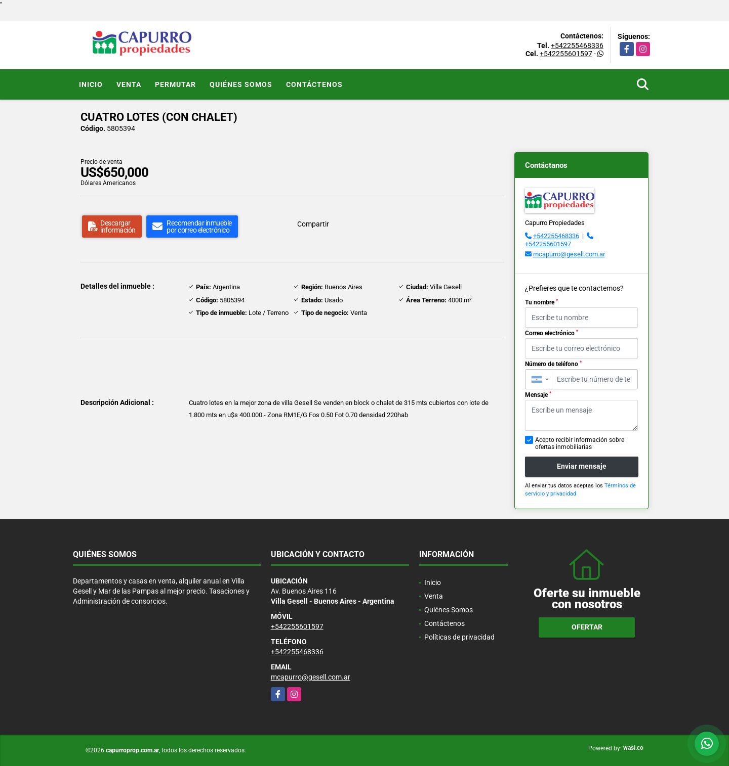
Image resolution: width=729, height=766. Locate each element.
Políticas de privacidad (459, 637)
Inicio (91, 84)
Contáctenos (314, 84)
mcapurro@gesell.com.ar (569, 254)
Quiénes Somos (241, 84)
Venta (128, 84)
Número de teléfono (553, 364)
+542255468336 (577, 45)
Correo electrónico (551, 333)
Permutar (175, 84)
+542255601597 (566, 54)
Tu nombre (541, 302)
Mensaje (538, 395)
